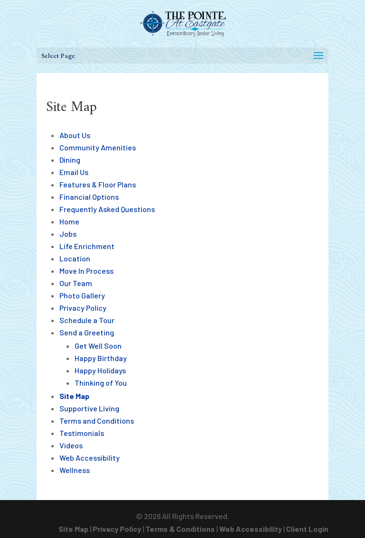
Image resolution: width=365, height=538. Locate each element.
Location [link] (74, 258)
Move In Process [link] (86, 270)
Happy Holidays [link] (100, 370)
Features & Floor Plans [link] (97, 184)
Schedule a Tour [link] (87, 320)
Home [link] (69, 221)
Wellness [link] (74, 469)
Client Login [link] (307, 528)
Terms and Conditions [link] (96, 420)
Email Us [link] (73, 171)
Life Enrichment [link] (87, 245)
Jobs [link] (68, 233)
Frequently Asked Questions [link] (107, 208)
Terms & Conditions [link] (180, 528)
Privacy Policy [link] (82, 307)
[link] (183, 23)
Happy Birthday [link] (101, 357)
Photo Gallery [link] (82, 295)
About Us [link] (74, 134)
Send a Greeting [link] (86, 332)
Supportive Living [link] (89, 408)
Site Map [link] (74, 395)
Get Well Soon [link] (98, 345)
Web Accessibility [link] (89, 457)
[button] (182, 55)
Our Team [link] (75, 283)
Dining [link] (69, 159)
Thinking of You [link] (101, 382)
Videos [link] (71, 445)
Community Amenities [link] (97, 147)
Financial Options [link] (89, 196)
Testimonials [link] (81, 432)
